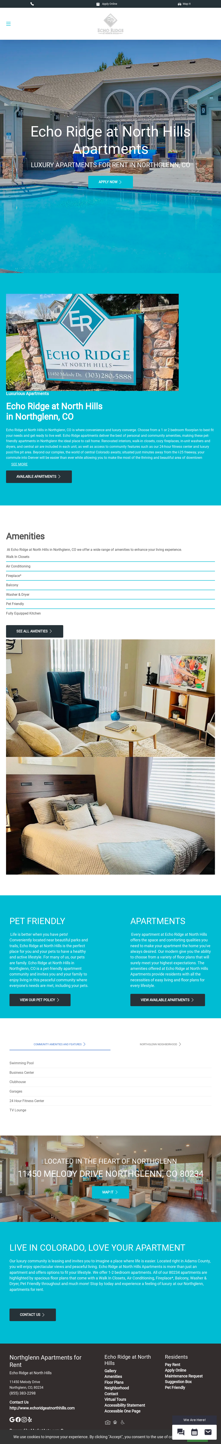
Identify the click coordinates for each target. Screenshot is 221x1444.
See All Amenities (34, 631)
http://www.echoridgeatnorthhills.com (42, 1408)
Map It (184, 3)
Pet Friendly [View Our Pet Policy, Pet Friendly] (175, 1387)
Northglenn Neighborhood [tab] (161, 1044)
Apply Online (106, 3)
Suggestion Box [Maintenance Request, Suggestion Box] (178, 1382)
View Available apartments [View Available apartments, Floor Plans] (168, 1000)
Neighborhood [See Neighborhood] (116, 1388)
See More (19, 464)
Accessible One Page (122, 1411)
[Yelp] (30, 1419)
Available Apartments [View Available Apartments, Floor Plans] (39, 476)
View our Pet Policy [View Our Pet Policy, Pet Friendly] (40, 1000)
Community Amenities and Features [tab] (60, 1044)
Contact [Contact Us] (111, 1394)
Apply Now (111, 182)
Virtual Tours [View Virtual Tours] (115, 1399)
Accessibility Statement (124, 1405)
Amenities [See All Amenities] (113, 1376)
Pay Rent (172, 1365)
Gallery (110, 1371)
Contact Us (33, 1315)
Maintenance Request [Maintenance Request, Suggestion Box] (184, 1376)
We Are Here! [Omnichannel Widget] (194, 1419)
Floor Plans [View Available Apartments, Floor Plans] (113, 1382)
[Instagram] (25, 1419)
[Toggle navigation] (8, 23)
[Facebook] (19, 1419)
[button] (181, 1432)
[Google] (12, 1419)
